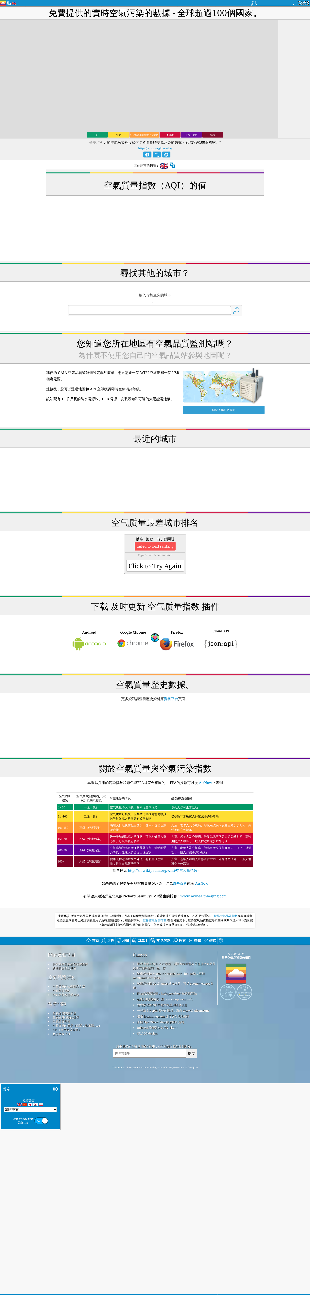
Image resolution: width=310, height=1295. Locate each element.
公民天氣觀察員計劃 (150, 1054)
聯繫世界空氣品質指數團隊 (70, 1019)
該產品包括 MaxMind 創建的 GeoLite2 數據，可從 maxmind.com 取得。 (169, 1031)
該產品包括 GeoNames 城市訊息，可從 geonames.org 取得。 (173, 1041)
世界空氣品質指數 (226, 971)
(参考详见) (155, 887)
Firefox (177, 641)
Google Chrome (133, 641)
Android (89, 641)
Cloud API (221, 640)
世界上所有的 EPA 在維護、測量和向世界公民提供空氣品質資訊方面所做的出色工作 (174, 1021)
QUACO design (147, 1089)
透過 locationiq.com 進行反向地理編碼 (163, 1071)
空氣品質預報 (61, 1077)
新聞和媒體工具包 (64, 1023)
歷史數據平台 (61, 1089)
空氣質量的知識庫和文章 (68, 1042)
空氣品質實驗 (61, 1046)
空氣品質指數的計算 (65, 1072)
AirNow (205, 837)
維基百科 (180, 938)
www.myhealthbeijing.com (204, 951)
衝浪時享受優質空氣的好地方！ (158, 1083)
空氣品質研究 (62, 1032)
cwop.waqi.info (182, 1054)
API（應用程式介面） (66, 1085)
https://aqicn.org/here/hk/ (155, 148)
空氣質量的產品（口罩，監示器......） (77, 1081)
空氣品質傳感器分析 (65, 1050)
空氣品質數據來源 (64, 1068)
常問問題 (57, 1059)
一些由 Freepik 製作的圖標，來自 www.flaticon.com (173, 1066)
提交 (191, 1108)
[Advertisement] (155, 685)
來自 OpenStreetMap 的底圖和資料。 (162, 1077)
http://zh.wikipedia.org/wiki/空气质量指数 (162, 925)
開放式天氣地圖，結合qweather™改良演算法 (167, 1049)
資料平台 (171, 754)
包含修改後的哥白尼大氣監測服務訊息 (162, 1060)
